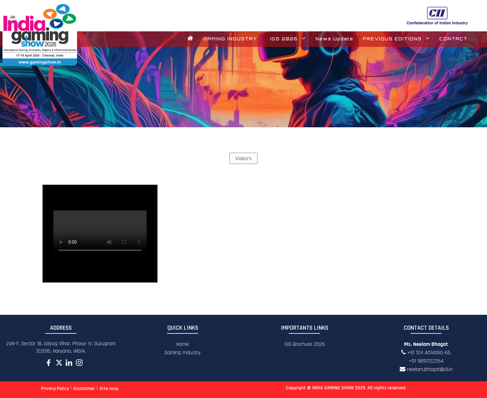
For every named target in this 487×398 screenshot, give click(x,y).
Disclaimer (84, 388)
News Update (334, 38)
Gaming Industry (183, 352)
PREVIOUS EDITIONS (396, 38)
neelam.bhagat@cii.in (426, 369)
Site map (108, 388)
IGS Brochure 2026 (304, 344)
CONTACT (453, 38)
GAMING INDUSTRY (230, 38)
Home (182, 344)
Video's (243, 158)
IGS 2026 (288, 38)
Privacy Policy (55, 388)
